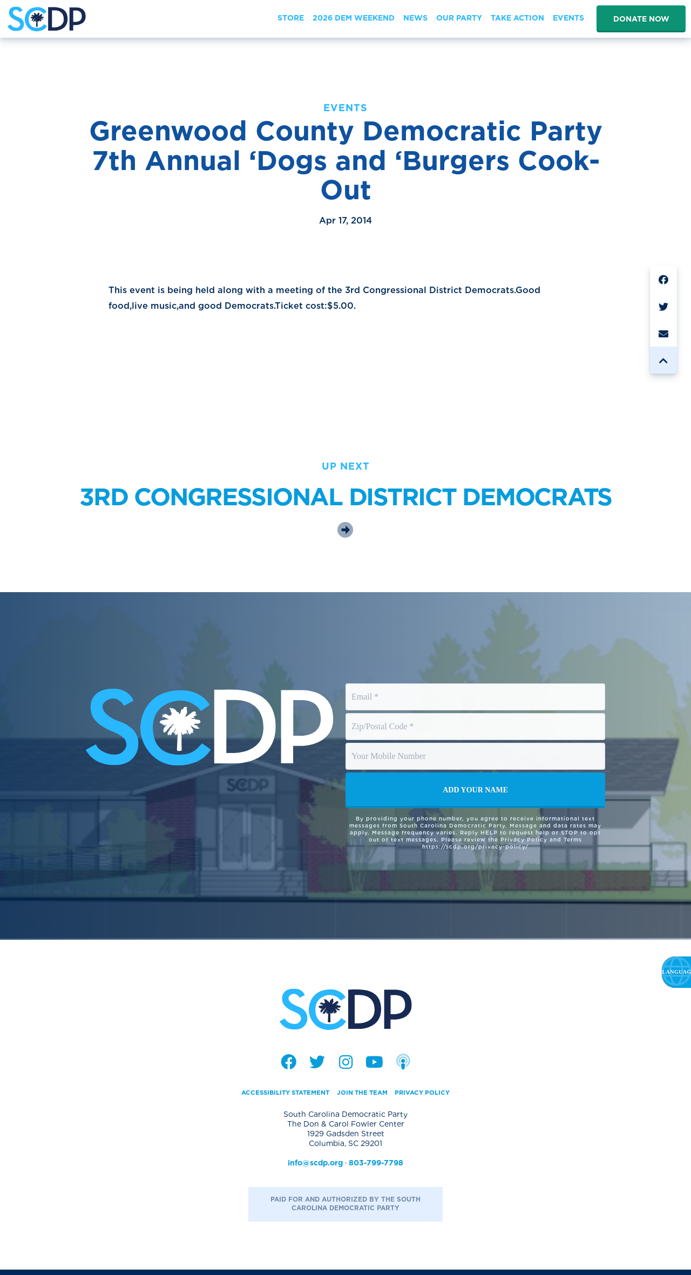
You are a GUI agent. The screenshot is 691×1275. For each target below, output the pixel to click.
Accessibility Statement (274, 1097)
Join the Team (366, 1097)
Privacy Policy (437, 1097)
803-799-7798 (376, 1167)
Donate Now (641, 19)
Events (345, 107)
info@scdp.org (315, 1167)
